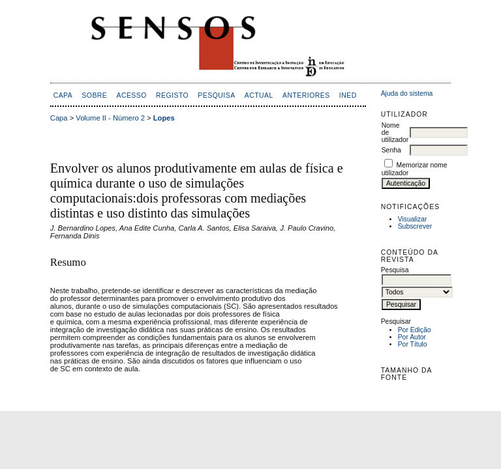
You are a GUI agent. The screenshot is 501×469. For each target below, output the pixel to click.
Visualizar (412, 219)
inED (348, 95)
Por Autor (412, 337)
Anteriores (306, 95)
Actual (259, 95)
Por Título (412, 344)
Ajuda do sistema (407, 93)
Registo (172, 95)
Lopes (164, 118)
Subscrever (415, 226)
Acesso (131, 95)
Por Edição (414, 330)
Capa (63, 95)
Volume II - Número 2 (110, 118)
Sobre (94, 95)
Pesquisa (216, 95)
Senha (391, 150)
